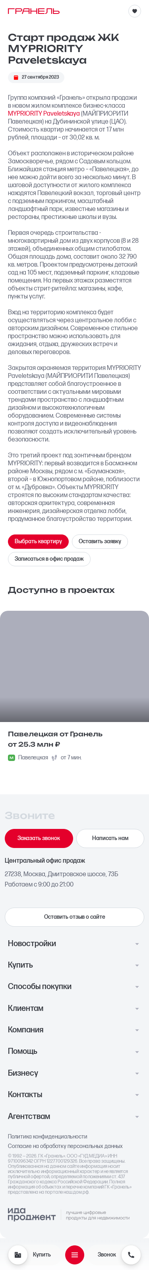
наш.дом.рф (76, 1192)
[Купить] (17, 1254)
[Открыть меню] (74, 1254)
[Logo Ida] (69, 1215)
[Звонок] (131, 1254)
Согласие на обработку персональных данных (65, 1146)
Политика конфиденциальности (47, 1137)
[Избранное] (134, 11)
